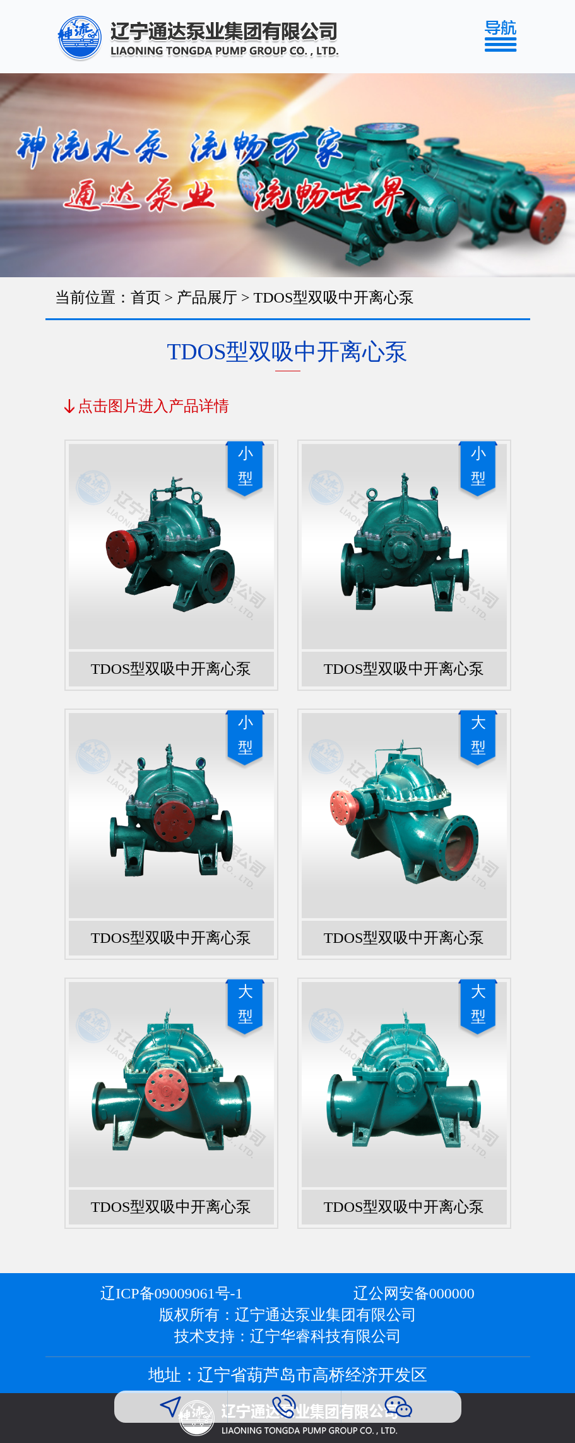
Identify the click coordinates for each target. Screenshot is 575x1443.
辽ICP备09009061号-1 (171, 1293)
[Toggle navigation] (506, 36)
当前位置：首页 (108, 297)
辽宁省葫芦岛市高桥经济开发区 (312, 1375)
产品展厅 (207, 297)
